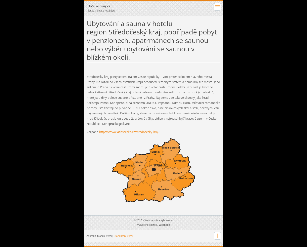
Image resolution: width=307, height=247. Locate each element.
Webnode (164, 224)
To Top (217, 236)
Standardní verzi (123, 235)
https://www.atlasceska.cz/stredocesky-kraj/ (129, 132)
